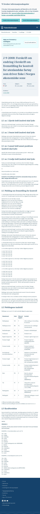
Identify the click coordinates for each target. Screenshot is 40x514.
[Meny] (37, 27)
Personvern (5, 485)
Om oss (4, 481)
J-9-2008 (28, 32)
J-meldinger (21, 32)
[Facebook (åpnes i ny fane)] (5, 501)
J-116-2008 (6, 92)
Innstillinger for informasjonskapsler (10, 487)
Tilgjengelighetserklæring (8, 491)
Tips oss (4, 495)
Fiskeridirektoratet (5, 32)
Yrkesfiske (14, 32)
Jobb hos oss (5, 483)
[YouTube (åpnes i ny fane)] (7, 501)
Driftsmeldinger (6, 505)
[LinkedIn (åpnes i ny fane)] (3, 501)
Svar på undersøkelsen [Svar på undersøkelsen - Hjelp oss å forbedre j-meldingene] (30, 42)
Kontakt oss (5, 493)
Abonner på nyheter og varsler (9, 503)
